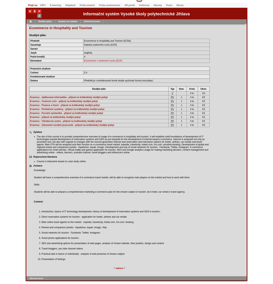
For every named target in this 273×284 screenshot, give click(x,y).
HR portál (130, 5)
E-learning (55, 5)
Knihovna (144, 5)
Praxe (169, 5)
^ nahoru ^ (119, 268)
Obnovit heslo (36, 278)
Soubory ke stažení (67, 21)
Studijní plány (45, 21)
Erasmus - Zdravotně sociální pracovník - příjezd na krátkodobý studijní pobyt (72, 125)
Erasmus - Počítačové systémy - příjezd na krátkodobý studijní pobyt (67, 109)
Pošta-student (87, 5)
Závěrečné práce (92, 21)
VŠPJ (43, 5)
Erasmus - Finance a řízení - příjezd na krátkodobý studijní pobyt (65, 105)
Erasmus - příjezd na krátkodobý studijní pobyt (55, 117)
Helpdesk (70, 5)
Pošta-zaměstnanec (109, 5)
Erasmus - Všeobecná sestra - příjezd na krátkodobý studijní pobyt (66, 121)
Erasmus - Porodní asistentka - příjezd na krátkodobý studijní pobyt (66, 113)
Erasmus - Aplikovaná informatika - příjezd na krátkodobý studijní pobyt (69, 97)
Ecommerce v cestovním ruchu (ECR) (103, 60)
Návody (158, 5)
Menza (180, 5)
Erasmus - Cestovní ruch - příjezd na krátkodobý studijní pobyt (64, 101)
